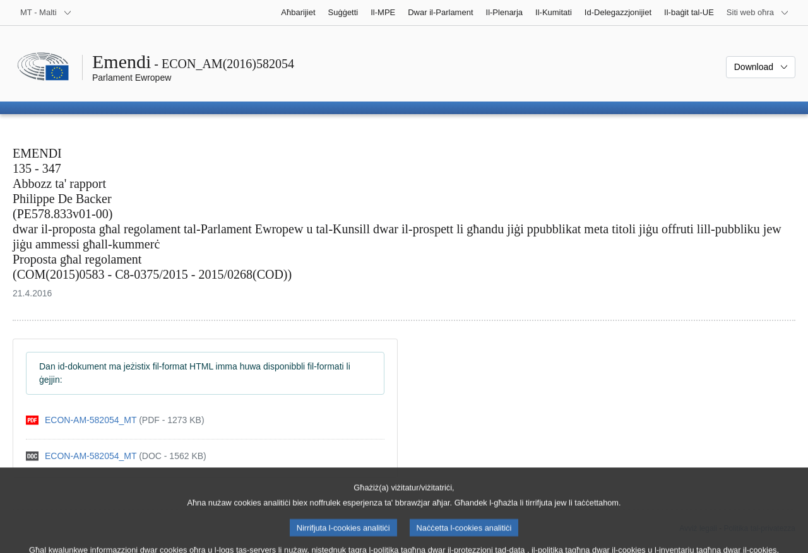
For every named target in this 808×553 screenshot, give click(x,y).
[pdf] (115, 420)
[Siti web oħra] (757, 12)
